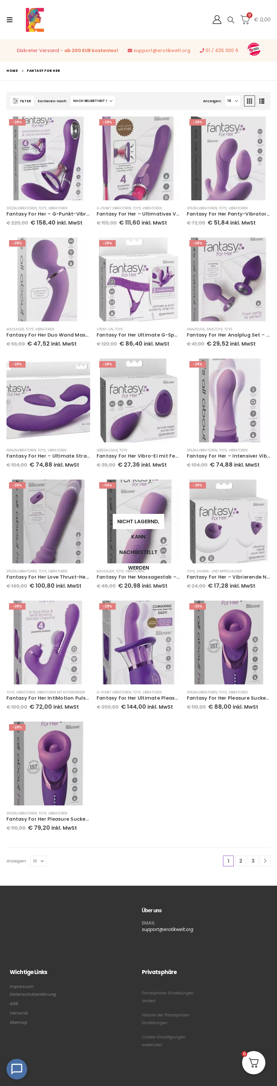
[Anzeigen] (233, 101)
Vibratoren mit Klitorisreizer (61, 692)
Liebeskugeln (107, 450)
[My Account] (217, 19)
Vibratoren (57, 208)
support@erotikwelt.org (161, 50)
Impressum (22, 986)
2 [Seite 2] (240, 861)
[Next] (265, 861)
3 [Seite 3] (253, 861)
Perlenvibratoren (21, 450)
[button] (11, 19)
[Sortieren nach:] (92, 101)
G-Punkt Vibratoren (114, 208)
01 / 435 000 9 (222, 50)
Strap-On (105, 329)
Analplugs (196, 329)
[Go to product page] (48, 158)
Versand (19, 1013)
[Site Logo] (35, 20)
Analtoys (215, 329)
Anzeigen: (212, 101)
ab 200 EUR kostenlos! (91, 50)
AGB (14, 1003)
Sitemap (18, 1022)
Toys (42, 208)
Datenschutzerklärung (33, 994)
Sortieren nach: (52, 101)
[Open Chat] (16, 1069)
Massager (15, 329)
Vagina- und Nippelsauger (219, 571)
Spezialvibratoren (21, 208)
